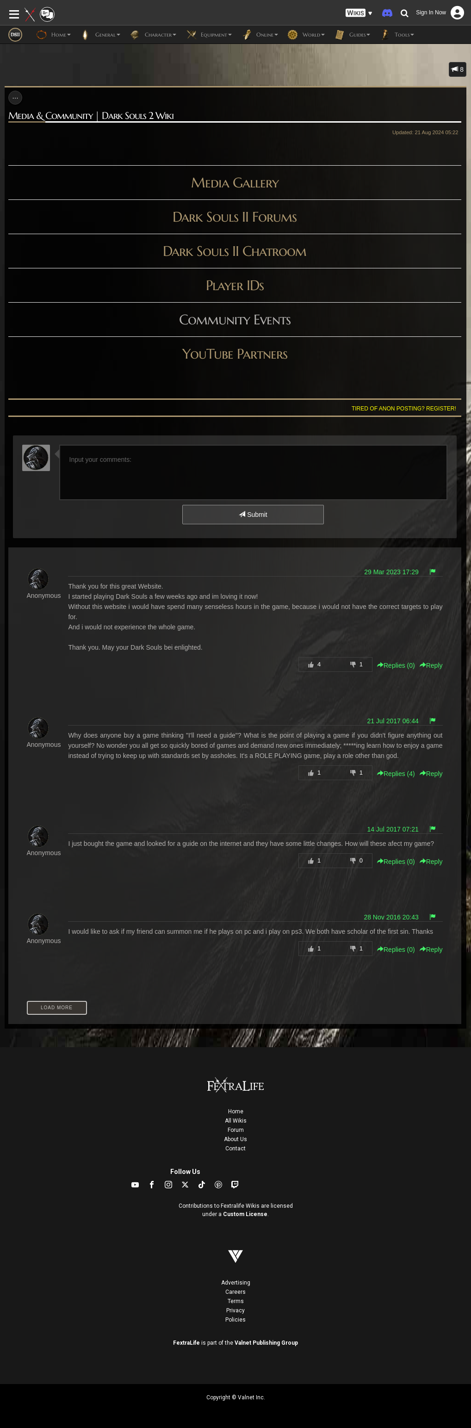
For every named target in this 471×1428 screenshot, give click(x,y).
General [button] (100, 34)
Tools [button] (396, 34)
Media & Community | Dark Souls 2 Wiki (91, 116)
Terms (236, 1301)
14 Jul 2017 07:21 (392, 829)
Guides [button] (352, 34)
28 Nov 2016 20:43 (391, 917)
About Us (235, 1139)
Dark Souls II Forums (235, 216)
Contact (235, 1148)
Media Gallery (235, 182)
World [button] (306, 34)
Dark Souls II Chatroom (234, 251)
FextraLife (186, 1343)
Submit (253, 514)
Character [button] (153, 34)
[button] (359, 13)
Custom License (245, 1214)
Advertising (235, 1282)
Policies (235, 1319)
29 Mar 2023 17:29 (391, 572)
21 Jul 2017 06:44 (392, 721)
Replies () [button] (396, 665)
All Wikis (236, 1121)
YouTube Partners (234, 353)
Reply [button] (431, 665)
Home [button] (53, 34)
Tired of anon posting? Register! (404, 408)
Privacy (235, 1310)
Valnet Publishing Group (266, 1343)
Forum (236, 1130)
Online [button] (259, 34)
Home (235, 1111)
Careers (235, 1292)
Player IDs (235, 285)
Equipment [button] (209, 34)
